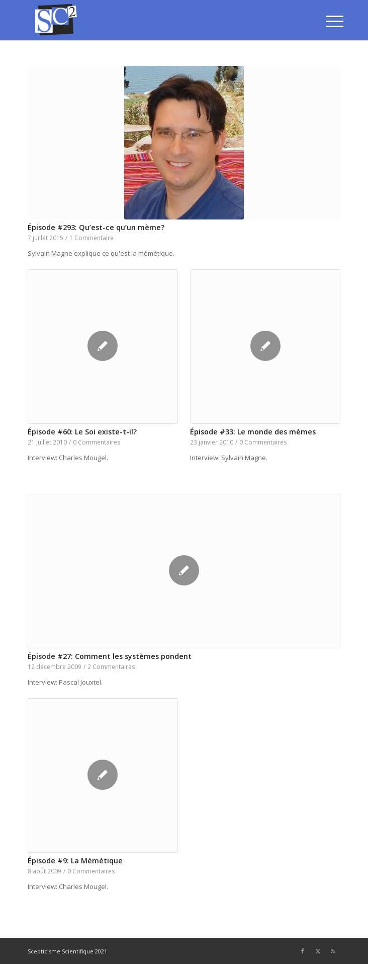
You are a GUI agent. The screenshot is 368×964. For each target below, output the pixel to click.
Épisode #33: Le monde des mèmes (253, 431)
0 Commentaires (97, 442)
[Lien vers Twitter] (317, 950)
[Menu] (327, 21)
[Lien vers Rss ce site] (332, 950)
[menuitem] (327, 21)
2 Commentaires (111, 666)
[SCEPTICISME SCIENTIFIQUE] (153, 20)
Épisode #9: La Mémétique (75, 860)
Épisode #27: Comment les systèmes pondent (110, 656)
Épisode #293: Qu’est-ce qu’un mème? (96, 227)
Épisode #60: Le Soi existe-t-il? (82, 431)
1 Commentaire (91, 238)
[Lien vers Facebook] (302, 950)
